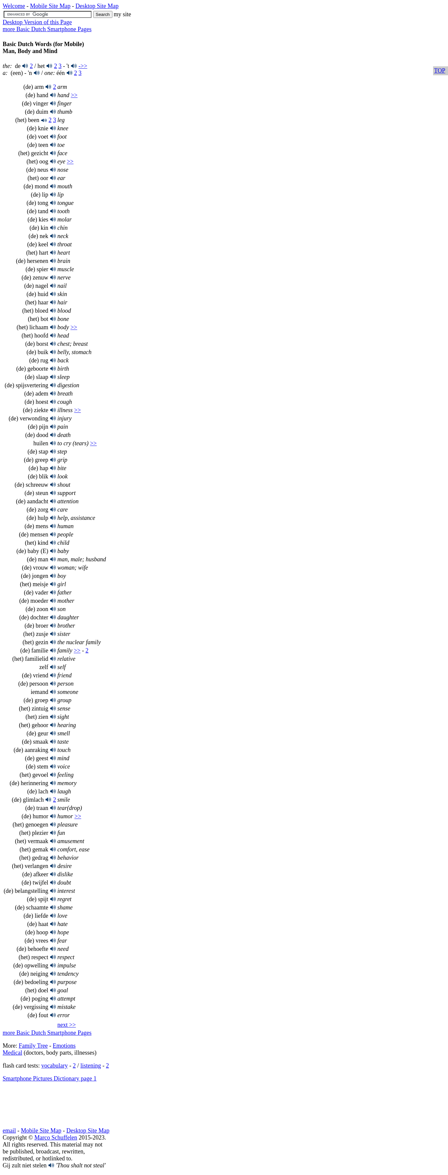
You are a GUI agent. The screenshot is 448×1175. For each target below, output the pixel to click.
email (9, 1130)
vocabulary (54, 1065)
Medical (12, 1052)
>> (74, 95)
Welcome (14, 6)
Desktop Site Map (97, 6)
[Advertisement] (56, 1104)
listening (90, 1065)
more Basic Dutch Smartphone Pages (47, 29)
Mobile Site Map (50, 6)
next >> (66, 1024)
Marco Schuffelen (55, 1137)
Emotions (64, 1045)
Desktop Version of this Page (37, 22)
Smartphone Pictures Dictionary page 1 (49, 1078)
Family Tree (33, 1045)
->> (83, 66)
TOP (439, 70)
